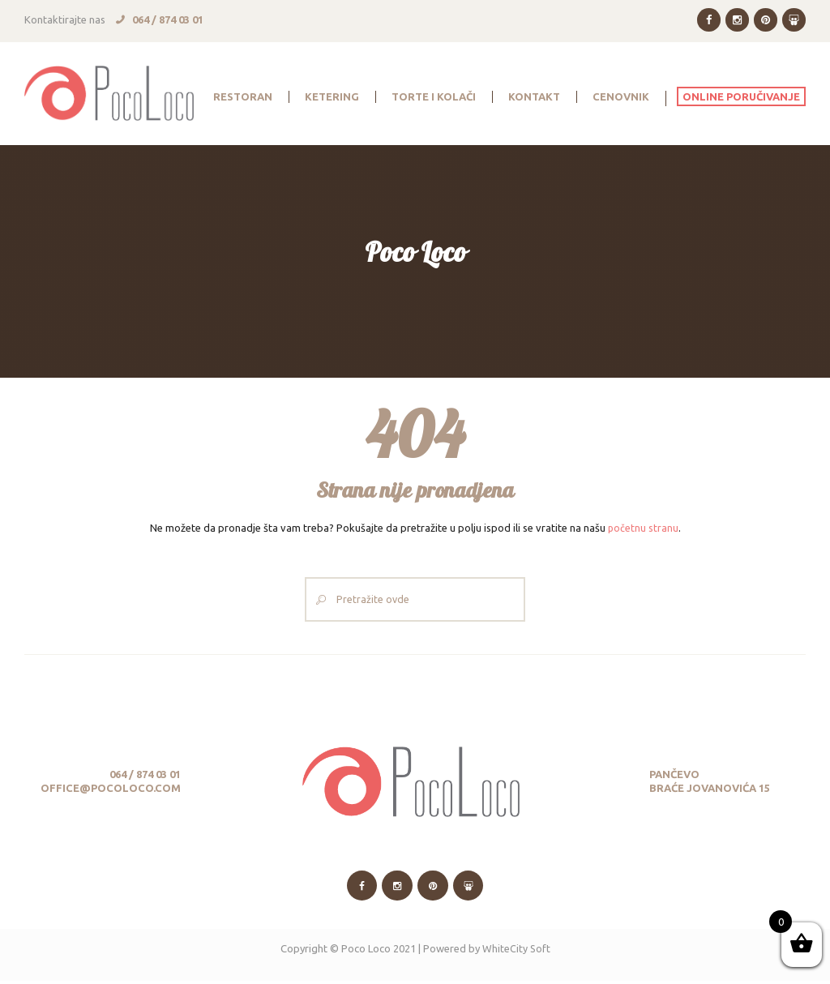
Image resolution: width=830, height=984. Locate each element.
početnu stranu (642, 527)
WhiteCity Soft (515, 951)
